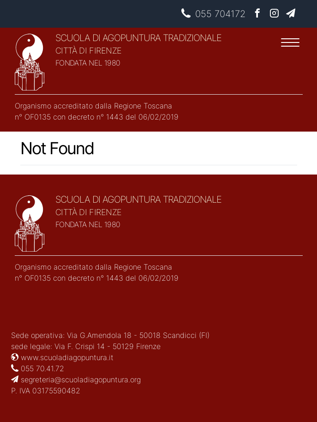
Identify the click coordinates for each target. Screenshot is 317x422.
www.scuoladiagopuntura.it (62, 357)
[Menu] (290, 43)
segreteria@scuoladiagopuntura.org (76, 379)
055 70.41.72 (37, 368)
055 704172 (213, 13)
